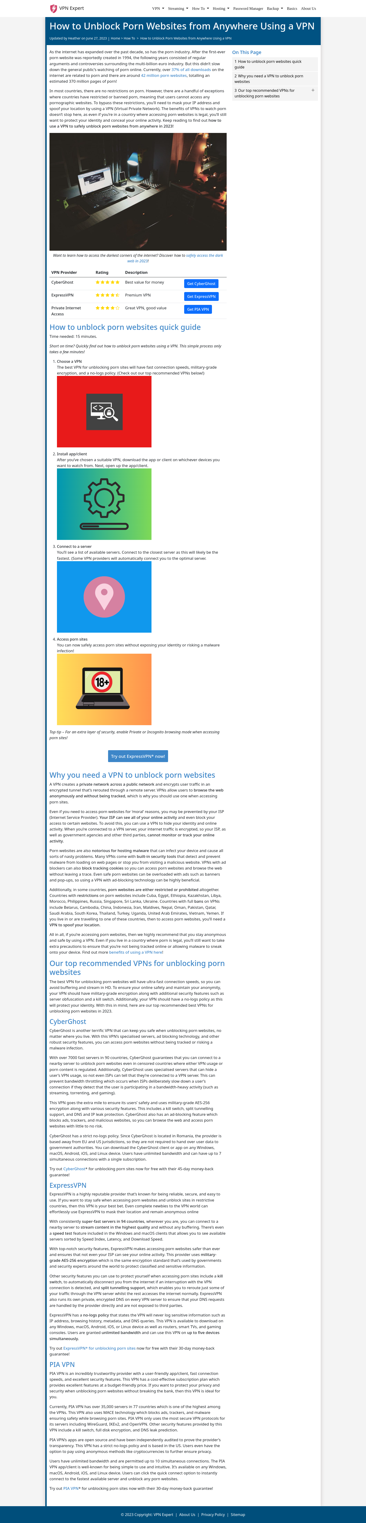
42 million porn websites (164, 75)
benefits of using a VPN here (135, 952)
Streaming (176, 8)
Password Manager (248, 8)
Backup (273, 8)
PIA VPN (70, 1488)
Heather (74, 38)
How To (199, 8)
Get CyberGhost (201, 283)
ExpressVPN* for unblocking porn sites (99, 1348)
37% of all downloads (191, 69)
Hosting (219, 8)
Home (115, 38)
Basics (292, 8)
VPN (156, 8)
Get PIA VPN (198, 309)
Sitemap (238, 1514)
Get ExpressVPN (201, 296)
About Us (308, 8)
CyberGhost (74, 1168)
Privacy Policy (213, 1514)
